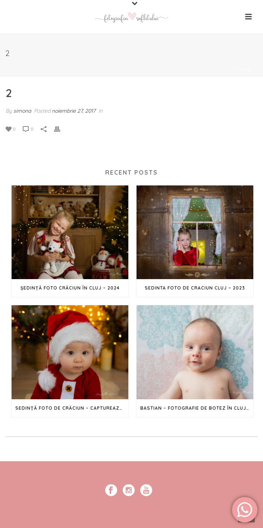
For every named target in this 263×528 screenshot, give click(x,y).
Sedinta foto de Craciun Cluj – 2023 (195, 288)
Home (237, 69)
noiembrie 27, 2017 (74, 110)
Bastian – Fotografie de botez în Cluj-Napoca (196, 408)
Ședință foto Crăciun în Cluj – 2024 (70, 288)
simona (22, 110)
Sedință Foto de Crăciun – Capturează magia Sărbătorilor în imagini (71, 408)
